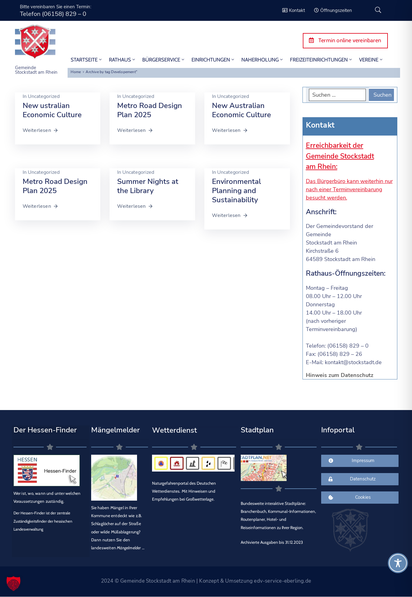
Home (76, 71)
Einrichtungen (213, 60)
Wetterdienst (174, 430)
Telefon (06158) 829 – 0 (53, 14)
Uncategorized (44, 96)
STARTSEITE (87, 60)
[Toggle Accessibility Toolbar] (397, 563)
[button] (13, 583)
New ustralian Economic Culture (52, 110)
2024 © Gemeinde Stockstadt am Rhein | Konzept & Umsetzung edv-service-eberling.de (206, 580)
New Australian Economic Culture (241, 110)
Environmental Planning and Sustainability (236, 191)
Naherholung (262, 60)
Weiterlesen (40, 130)
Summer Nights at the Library (147, 186)
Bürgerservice (163, 60)
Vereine (371, 60)
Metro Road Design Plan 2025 (149, 110)
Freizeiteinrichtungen (321, 60)
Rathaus (122, 60)
